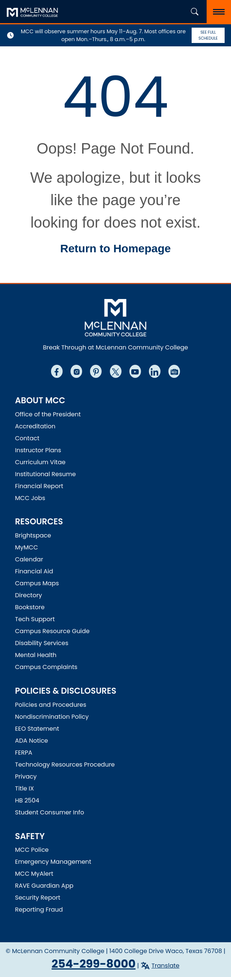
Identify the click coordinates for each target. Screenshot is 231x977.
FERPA (23, 752)
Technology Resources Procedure (65, 764)
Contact (27, 438)
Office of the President (48, 414)
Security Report (37, 897)
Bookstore (30, 607)
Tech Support (35, 619)
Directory (28, 595)
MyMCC (26, 547)
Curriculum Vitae (40, 462)
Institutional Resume (45, 474)
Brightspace (33, 535)
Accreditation (35, 426)
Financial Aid (34, 571)
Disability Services (41, 643)
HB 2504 (27, 800)
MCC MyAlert (34, 873)
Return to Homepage (115, 248)
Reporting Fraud (39, 909)
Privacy (26, 776)
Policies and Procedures (50, 704)
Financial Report (39, 486)
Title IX (24, 788)
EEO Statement (37, 728)
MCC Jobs (30, 498)
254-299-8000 (94, 964)
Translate (166, 965)
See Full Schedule (208, 35)
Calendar (29, 559)
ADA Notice (31, 740)
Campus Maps (37, 583)
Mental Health (36, 655)
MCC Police (32, 849)
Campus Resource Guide (52, 631)
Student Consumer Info (49, 812)
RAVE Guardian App (44, 885)
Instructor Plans (38, 450)
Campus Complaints (46, 667)
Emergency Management (53, 861)
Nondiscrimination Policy (52, 716)
